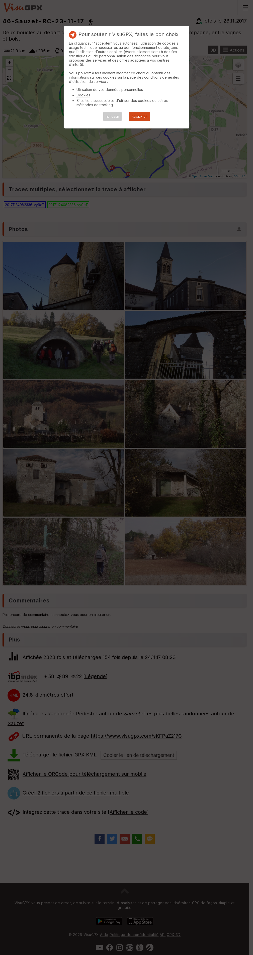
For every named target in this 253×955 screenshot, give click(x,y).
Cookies (83, 95)
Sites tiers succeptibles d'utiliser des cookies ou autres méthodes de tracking (122, 102)
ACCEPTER (139, 116)
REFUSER (112, 116)
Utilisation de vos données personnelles (109, 89)
